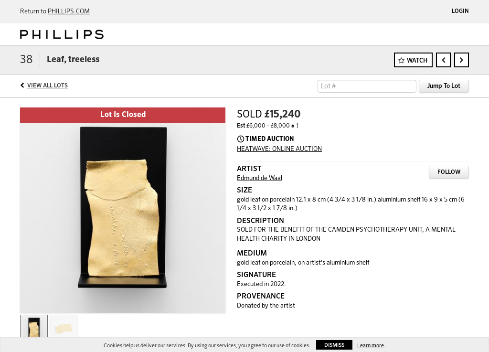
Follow (448, 172)
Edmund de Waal (259, 178)
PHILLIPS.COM (69, 12)
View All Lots (47, 86)
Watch (417, 61)
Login (460, 11)
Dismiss (334, 345)
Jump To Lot (443, 86)
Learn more (370, 345)
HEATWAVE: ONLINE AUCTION (279, 149)
